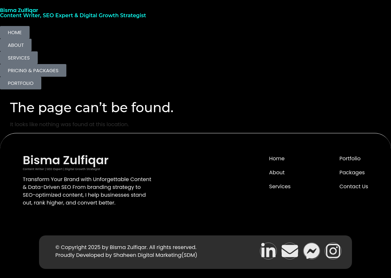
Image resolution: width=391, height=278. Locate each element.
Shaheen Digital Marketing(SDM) (155, 255)
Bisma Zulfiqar (19, 10)
